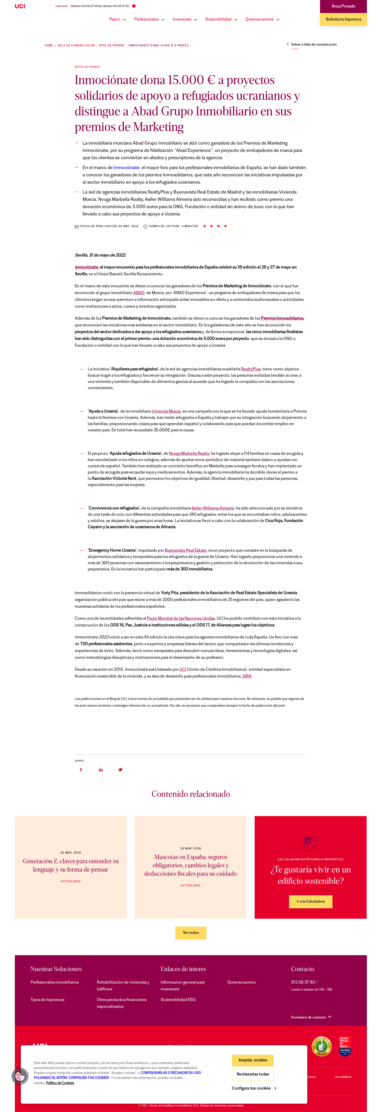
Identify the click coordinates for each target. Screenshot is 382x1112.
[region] (164, 1074)
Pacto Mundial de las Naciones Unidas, (181, 619)
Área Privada (343, 6)
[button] (20, 1076)
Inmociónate (127, 167)
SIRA (247, 676)
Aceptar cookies (253, 1061)
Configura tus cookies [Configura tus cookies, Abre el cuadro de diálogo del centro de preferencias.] (251, 1089)
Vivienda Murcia (166, 411)
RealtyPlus (251, 369)
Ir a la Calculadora (311, 902)
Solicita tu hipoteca (343, 19)
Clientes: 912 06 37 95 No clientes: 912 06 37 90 (99, 6)
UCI (182, 670)
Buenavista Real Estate (185, 551)
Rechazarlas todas (253, 1075)
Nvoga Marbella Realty (189, 454)
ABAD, (139, 293)
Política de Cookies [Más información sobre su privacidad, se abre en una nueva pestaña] (60, 1083)
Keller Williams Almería (213, 508)
